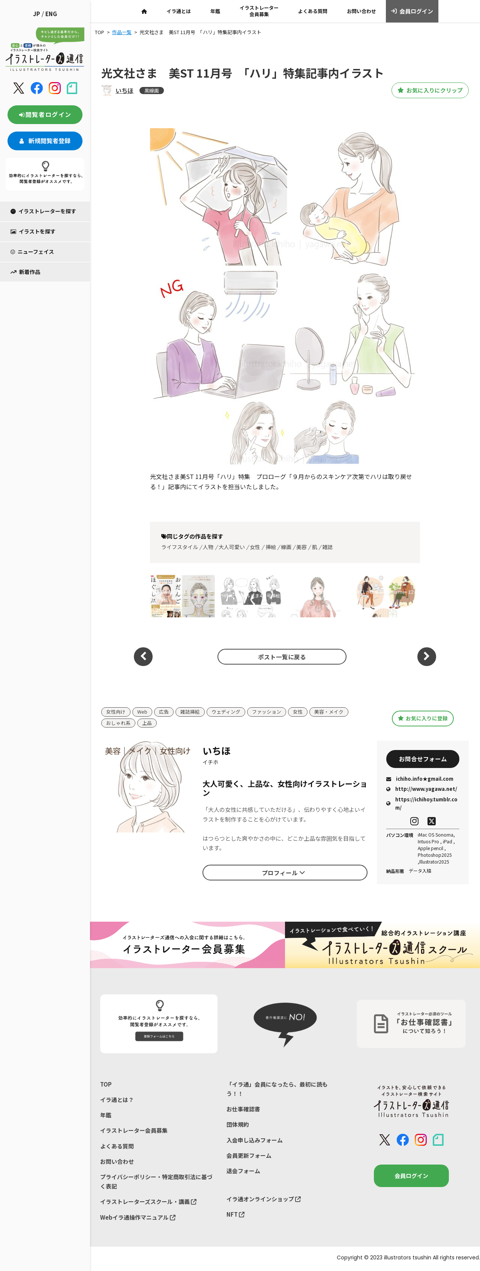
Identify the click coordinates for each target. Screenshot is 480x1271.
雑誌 (327, 547)
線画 (286, 547)
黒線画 (151, 90)
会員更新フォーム (249, 1156)
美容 (301, 547)
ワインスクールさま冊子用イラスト (316, 595)
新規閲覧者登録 (45, 140)
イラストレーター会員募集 (259, 11)
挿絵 (271, 547)
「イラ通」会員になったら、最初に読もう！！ (277, 1090)
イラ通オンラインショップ (263, 1200)
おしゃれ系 (118, 723)
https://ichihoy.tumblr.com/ (422, 804)
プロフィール (283, 872)
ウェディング (226, 712)
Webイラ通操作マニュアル (138, 1219)
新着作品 (25, 271)
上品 (147, 723)
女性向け (116, 712)
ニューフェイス (32, 251)
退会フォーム (243, 1172)
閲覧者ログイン (45, 114)
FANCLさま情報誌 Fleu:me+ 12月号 (383, 595)
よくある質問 (312, 11)
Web (142, 712)
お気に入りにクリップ (427, 90)
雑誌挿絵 (190, 712)
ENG (51, 14)
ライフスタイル (179, 547)
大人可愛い (232, 547)
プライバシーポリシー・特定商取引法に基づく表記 (156, 1183)
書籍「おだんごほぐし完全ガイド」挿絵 (181, 595)
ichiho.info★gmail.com (419, 779)
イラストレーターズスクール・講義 (148, 1203)
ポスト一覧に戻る (281, 656)
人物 (208, 547)
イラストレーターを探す (43, 211)
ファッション (266, 712)
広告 (164, 712)
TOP (106, 1085)
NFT (235, 1216)
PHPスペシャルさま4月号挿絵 (249, 595)
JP (36, 14)
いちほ (125, 90)
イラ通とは (178, 11)
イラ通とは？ (117, 1100)
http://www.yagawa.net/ (421, 789)
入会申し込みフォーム (254, 1141)
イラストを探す (33, 231)
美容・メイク (329, 712)
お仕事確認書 (243, 1110)
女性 (255, 547)
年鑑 (215, 11)
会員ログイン (412, 11)
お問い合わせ (361, 11)
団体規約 (237, 1125)
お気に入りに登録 (423, 718)
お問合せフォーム (423, 759)
